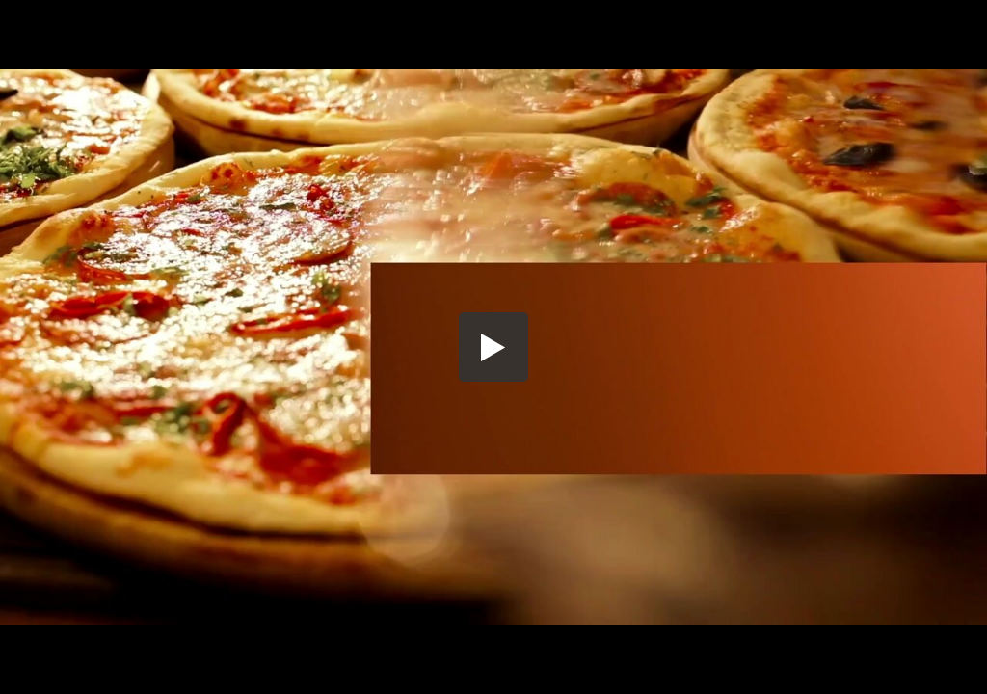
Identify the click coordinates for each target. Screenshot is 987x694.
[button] (493, 347)
